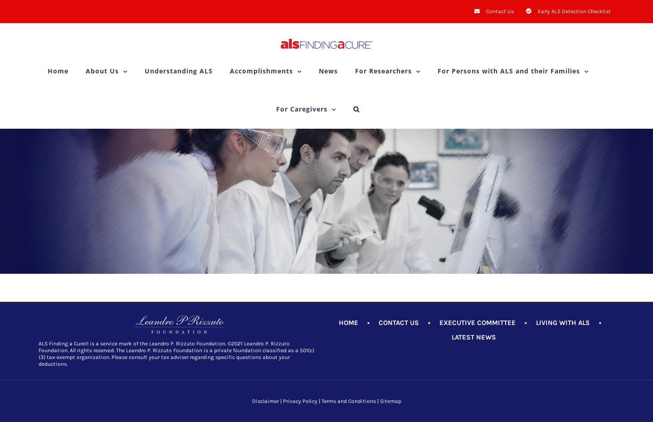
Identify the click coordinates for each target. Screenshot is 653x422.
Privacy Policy (300, 401)
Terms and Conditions (349, 401)
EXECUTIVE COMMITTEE (477, 323)
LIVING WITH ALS (563, 323)
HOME (348, 323)
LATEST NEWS (474, 337)
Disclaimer (265, 401)
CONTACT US (399, 323)
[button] (356, 109)
